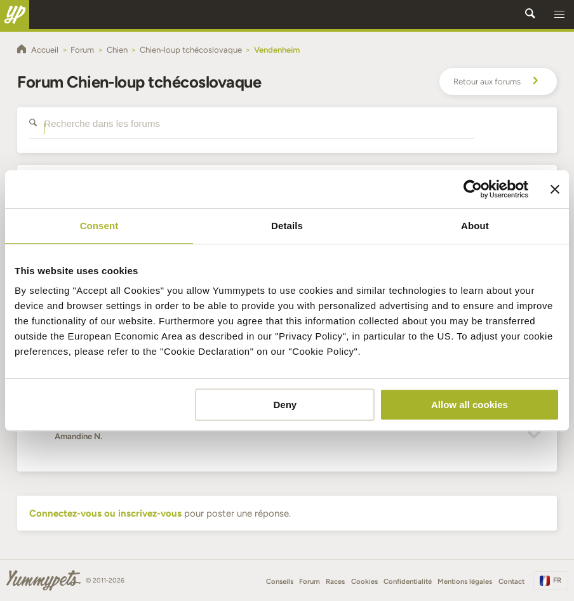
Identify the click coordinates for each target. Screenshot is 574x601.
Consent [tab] (99, 225)
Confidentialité (408, 581)
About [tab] (475, 225)
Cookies (364, 581)
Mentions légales (464, 581)
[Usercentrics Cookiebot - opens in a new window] (472, 189)
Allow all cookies (469, 404)
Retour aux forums (497, 82)
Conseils (279, 581)
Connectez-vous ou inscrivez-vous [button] (105, 513)
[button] (559, 14)
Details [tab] (287, 225)
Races (335, 581)
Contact (511, 581)
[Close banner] (555, 189)
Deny (285, 404)
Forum (309, 581)
